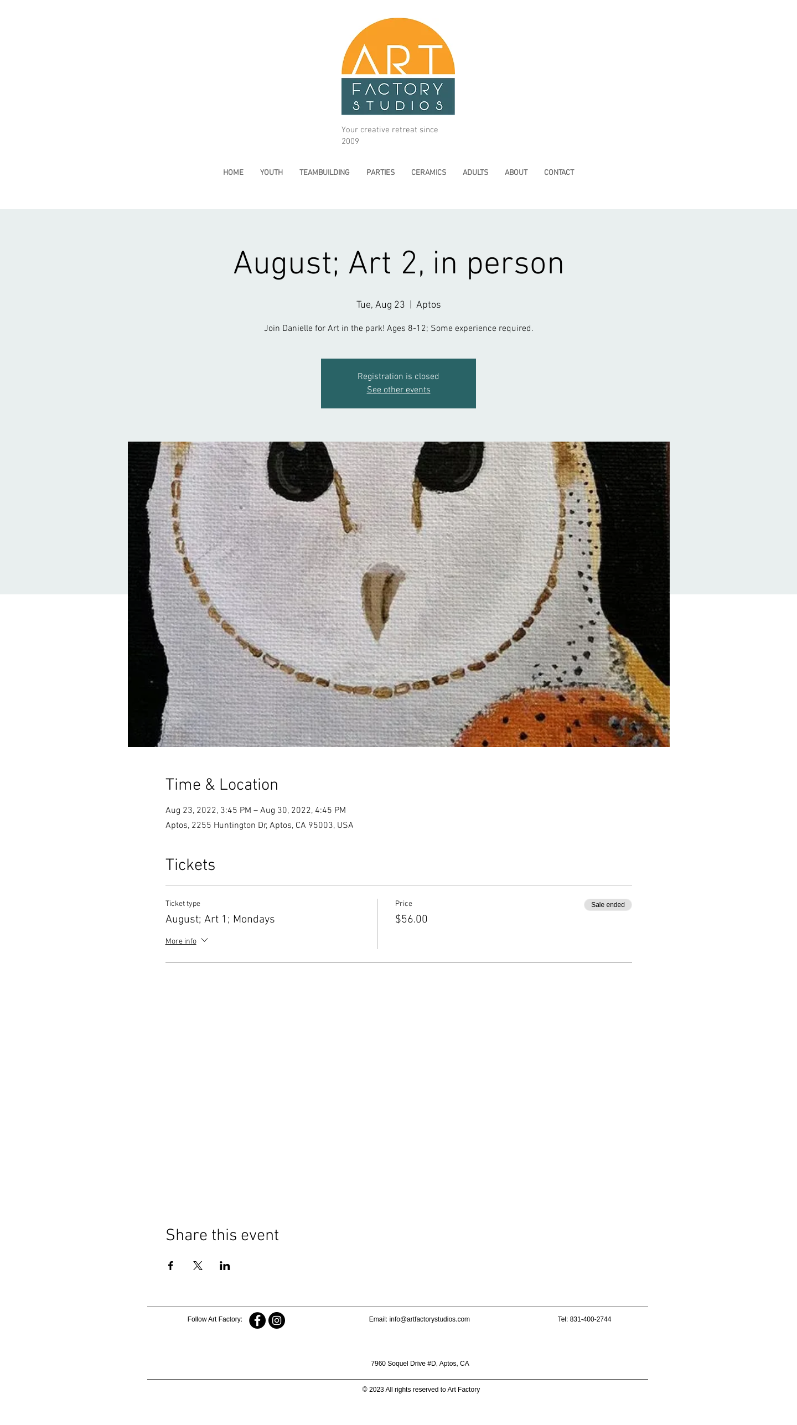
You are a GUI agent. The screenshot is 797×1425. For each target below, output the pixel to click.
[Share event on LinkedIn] (225, 1265)
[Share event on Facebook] (170, 1265)
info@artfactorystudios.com (430, 1319)
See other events (399, 390)
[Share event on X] (198, 1265)
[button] (271, 173)
